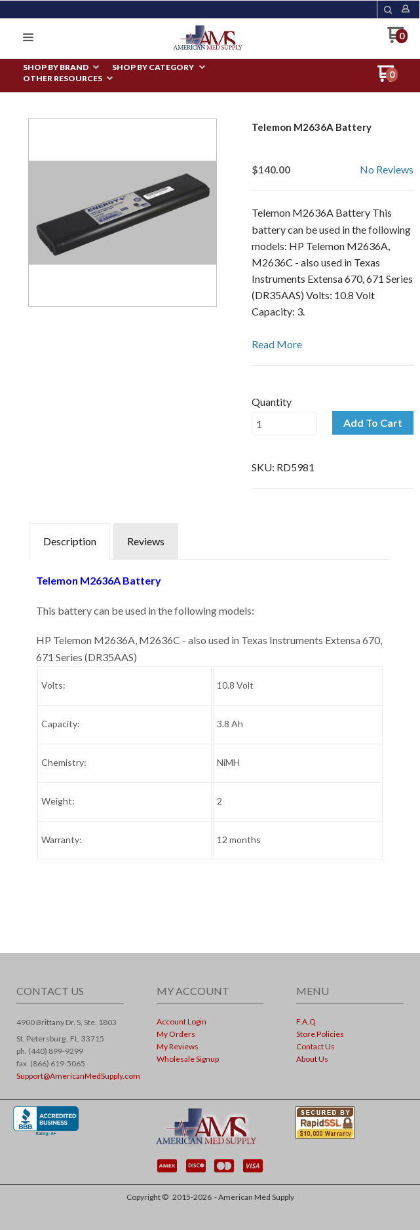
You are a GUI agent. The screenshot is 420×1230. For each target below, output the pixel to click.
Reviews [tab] (145, 541)
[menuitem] (61, 67)
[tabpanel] (210, 736)
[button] (388, 10)
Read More (277, 344)
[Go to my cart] (397, 39)
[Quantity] (284, 423)
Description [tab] (69, 541)
